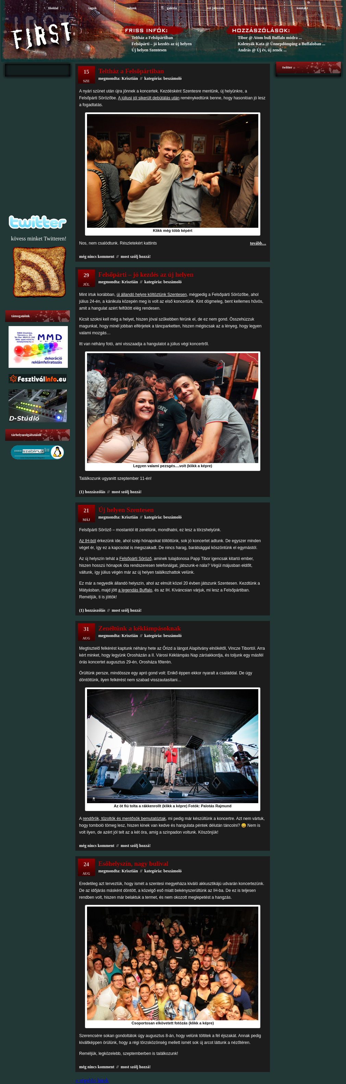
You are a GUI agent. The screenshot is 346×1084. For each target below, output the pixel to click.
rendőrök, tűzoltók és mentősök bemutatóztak (124, 818)
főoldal (53, 8)
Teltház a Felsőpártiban (152, 37)
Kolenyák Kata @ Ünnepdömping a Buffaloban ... (281, 43)
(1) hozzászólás (92, 491)
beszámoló (172, 281)
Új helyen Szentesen (149, 50)
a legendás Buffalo (135, 590)
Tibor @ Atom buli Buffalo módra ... (270, 37)
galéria (172, 8)
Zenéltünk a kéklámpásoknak (139, 628)
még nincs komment (96, 256)
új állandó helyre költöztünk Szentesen (151, 294)
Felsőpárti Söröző (135, 558)
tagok (92, 8)
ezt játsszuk (215, 8)
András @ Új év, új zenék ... (262, 50)
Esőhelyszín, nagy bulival (133, 863)
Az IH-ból (87, 540)
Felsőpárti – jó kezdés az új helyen (161, 43)
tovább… (258, 243)
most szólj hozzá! (135, 256)
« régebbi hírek (92, 1080)
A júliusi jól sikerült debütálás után (148, 98)
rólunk (132, 8)
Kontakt (302, 8)
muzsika (260, 8)
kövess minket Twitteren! (38, 238)
